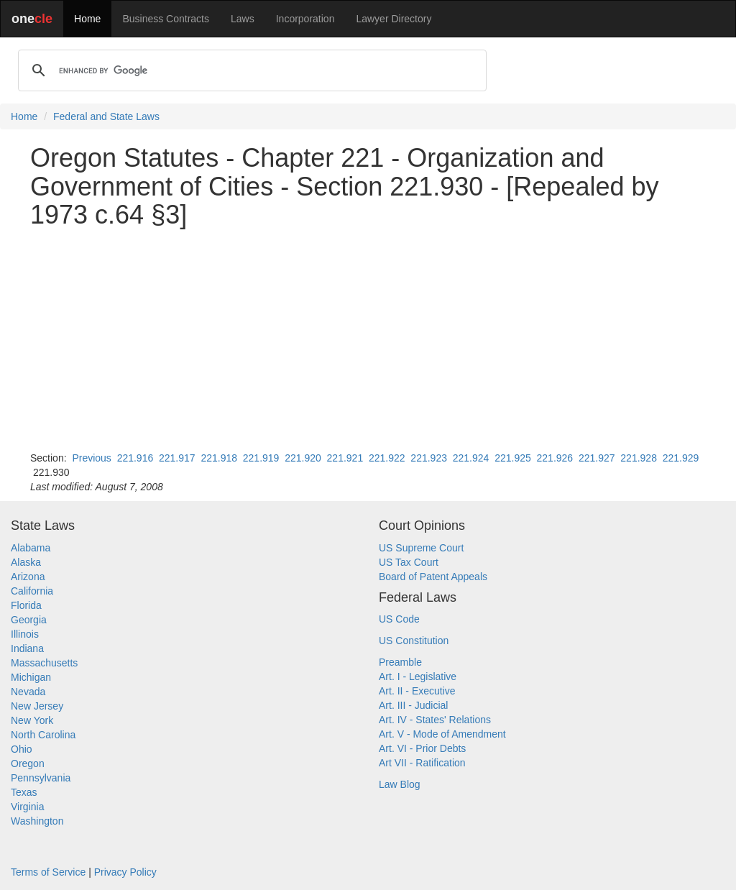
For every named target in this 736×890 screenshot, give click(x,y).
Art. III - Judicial (413, 705)
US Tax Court (408, 562)
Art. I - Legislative (417, 676)
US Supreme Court (421, 548)
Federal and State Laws (106, 116)
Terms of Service (48, 872)
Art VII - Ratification (422, 763)
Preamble (400, 662)
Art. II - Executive (417, 691)
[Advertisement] (368, 340)
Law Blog (399, 784)
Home (87, 18)
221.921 (345, 458)
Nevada (28, 691)
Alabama (30, 548)
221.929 (681, 458)
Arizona (28, 576)
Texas (24, 792)
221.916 (135, 458)
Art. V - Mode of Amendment (442, 734)
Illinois (25, 634)
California (32, 591)
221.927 (597, 458)
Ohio (21, 749)
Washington (37, 821)
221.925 (512, 458)
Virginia (27, 806)
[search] (250, 70)
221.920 (303, 458)
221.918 (219, 458)
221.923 (428, 458)
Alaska (26, 562)
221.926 (555, 458)
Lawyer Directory (393, 18)
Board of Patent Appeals (433, 576)
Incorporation (305, 18)
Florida (26, 605)
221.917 (177, 458)
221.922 (387, 458)
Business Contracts (165, 18)
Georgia (29, 619)
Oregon (28, 763)
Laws (242, 18)
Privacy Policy (125, 872)
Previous (91, 458)
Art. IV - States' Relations (435, 719)
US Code (399, 619)
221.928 (638, 458)
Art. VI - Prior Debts (422, 748)
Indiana (27, 648)
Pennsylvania (40, 778)
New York (32, 720)
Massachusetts (44, 663)
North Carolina (43, 734)
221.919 (261, 458)
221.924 (471, 458)
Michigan (31, 677)
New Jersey (37, 706)
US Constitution (413, 640)
